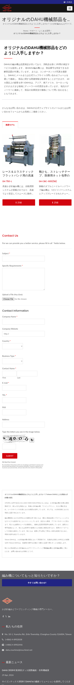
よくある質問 (44, 31)
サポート (33, 31)
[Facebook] (3, 616)
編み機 (49, 548)
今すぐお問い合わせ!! (37, 582)
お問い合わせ (15, 551)
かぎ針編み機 (57, 548)
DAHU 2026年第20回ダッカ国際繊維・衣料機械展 (25, 670)
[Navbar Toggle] (69, 8)
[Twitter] (6, 616)
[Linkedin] (9, 616)
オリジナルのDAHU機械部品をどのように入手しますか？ (37, 33)
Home (25, 31)
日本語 (69, 2)
